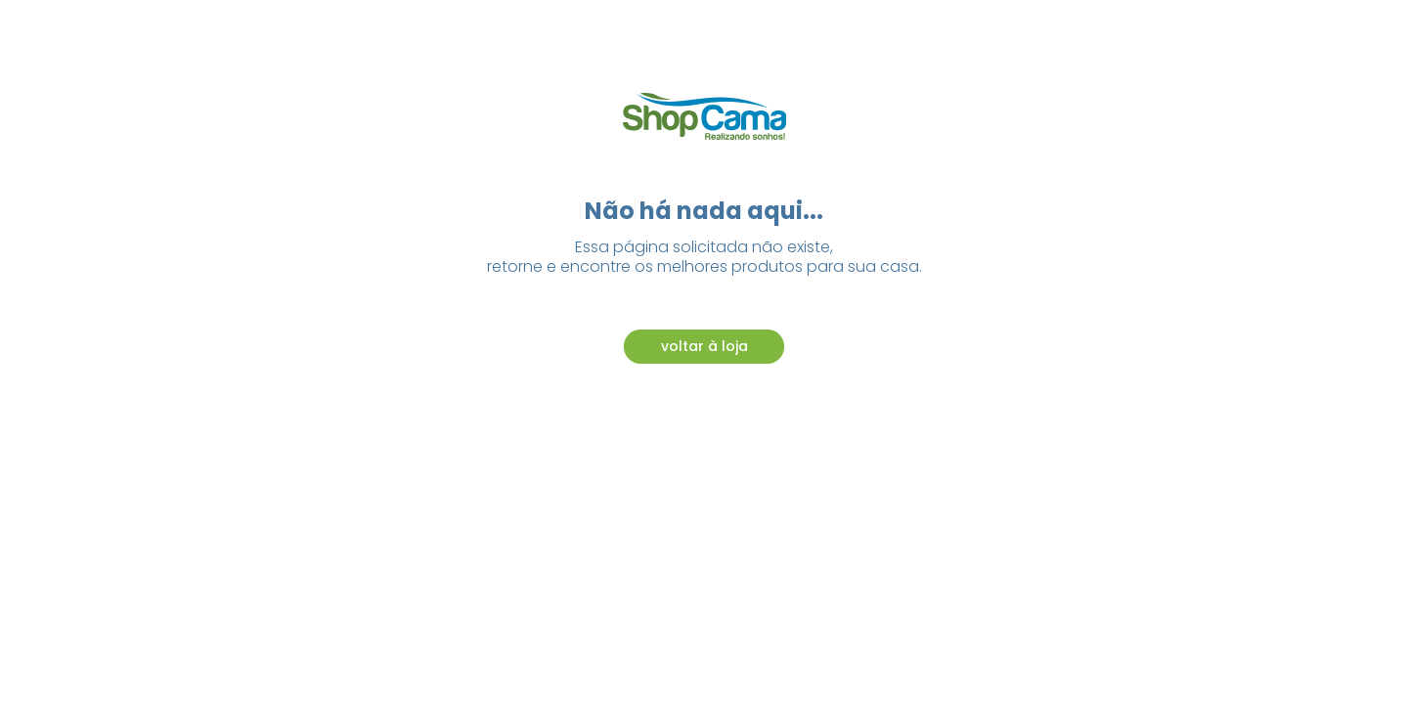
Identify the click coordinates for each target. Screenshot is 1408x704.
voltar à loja (704, 346)
